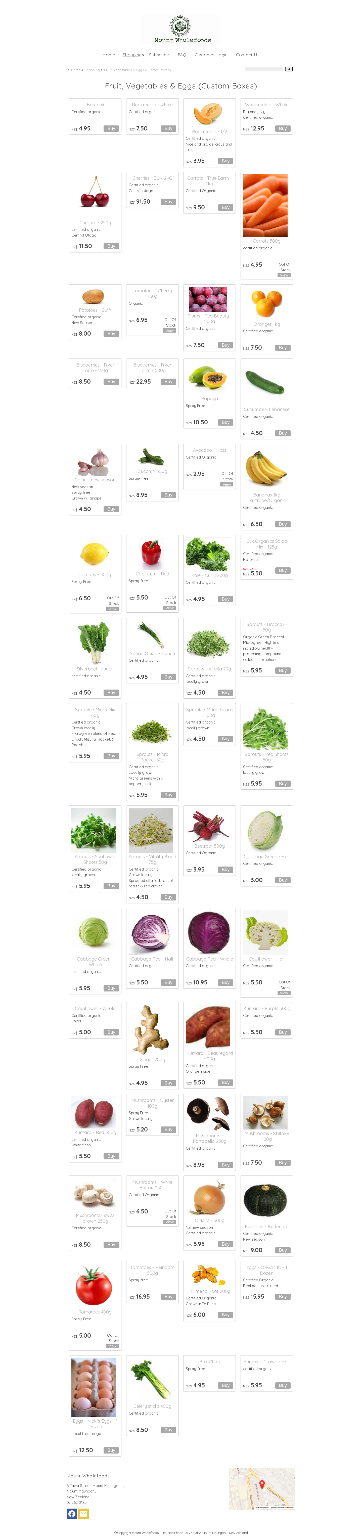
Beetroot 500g (209, 846)
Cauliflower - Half (267, 959)
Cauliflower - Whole (95, 1008)
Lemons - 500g (95, 574)
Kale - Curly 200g (209, 575)
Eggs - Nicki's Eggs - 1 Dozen (95, 1424)
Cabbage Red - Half (152, 959)
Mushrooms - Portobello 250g (210, 1138)
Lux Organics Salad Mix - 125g (267, 544)
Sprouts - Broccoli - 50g (267, 627)
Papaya (209, 398)
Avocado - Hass (209, 450)
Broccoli (95, 105)
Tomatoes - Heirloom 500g (152, 1270)
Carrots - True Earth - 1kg (209, 181)
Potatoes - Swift (95, 310)
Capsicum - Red (152, 574)
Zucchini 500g (152, 471)
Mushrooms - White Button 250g (152, 1185)
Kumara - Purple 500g (266, 1008)
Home (109, 54)
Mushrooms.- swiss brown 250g (95, 1218)
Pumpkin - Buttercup (267, 1227)
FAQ (182, 54)
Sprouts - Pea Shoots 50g (267, 757)
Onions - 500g (209, 1220)
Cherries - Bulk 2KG (152, 178)
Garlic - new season (95, 480)
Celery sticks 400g (152, 1406)
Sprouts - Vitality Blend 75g (152, 859)
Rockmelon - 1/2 (209, 131)
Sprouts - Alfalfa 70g (209, 669)
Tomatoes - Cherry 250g (152, 293)
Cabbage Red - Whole (209, 959)
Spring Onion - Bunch (152, 653)
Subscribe (159, 54)
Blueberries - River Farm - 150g (95, 368)
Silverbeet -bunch (95, 669)
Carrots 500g (267, 241)
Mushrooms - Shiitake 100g (267, 1136)
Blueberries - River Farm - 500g (152, 368)
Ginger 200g (152, 1059)
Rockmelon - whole (152, 105)
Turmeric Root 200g (210, 1291)
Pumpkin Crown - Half (267, 1362)
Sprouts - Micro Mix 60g (95, 712)
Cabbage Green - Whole (95, 962)
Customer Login (211, 54)
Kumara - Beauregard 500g (209, 1056)
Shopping (132, 54)
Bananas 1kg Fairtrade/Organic (267, 498)
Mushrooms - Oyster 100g (152, 1103)
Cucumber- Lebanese (267, 409)
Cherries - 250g (95, 222)
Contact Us (247, 54)
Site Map (167, 1533)
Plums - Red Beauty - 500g (210, 319)
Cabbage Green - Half (267, 856)
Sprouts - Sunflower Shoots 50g (95, 859)
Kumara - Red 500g (95, 1132)
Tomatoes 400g (95, 1312)
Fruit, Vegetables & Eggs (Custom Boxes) (137, 70)
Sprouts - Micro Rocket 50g (152, 757)
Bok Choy (209, 1362)
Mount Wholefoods (145, 1533)
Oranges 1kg (267, 324)
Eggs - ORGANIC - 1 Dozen (266, 1270)
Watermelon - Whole (267, 105)
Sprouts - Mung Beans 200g (209, 712)
